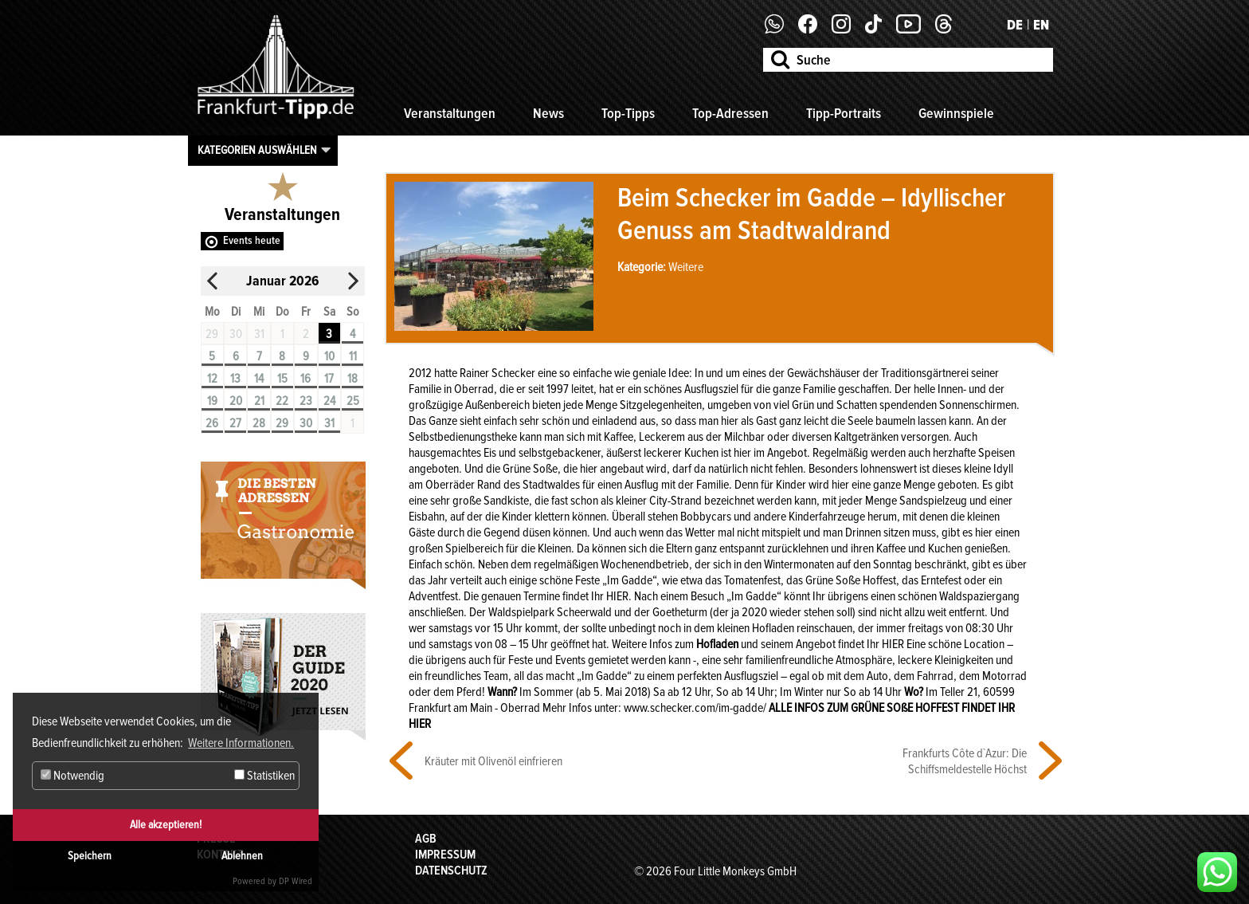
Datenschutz (451, 870)
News (548, 113)
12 (212, 379)
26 (212, 423)
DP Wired (295, 881)
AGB (426, 839)
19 (212, 401)
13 (235, 379)
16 (305, 379)
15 (282, 379)
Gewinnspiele (956, 113)
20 (235, 401)
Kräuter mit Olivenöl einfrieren (493, 761)
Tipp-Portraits (843, 113)
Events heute (251, 240)
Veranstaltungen (449, 113)
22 (282, 401)
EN (1041, 24)
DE (1015, 24)
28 (259, 423)
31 (329, 423)
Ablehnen (242, 856)
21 (259, 401)
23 (306, 401)
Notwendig (72, 776)
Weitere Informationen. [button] (241, 743)
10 (329, 356)
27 (235, 423)
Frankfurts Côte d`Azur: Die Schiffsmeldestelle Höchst (964, 761)
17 (329, 379)
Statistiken (264, 776)
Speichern (90, 856)
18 (352, 379)
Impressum (445, 855)
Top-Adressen (730, 113)
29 (282, 423)
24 (329, 401)
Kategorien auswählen (257, 150)
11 (353, 356)
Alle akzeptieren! (166, 824)
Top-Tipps (628, 113)
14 (259, 379)
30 (306, 423)
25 (353, 401)
